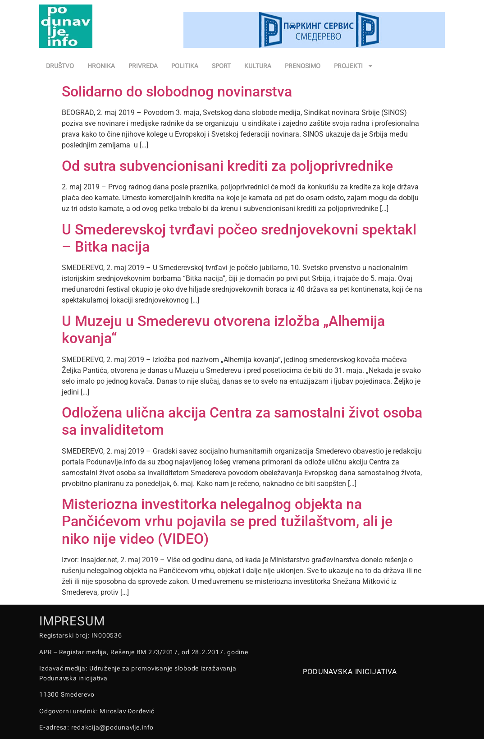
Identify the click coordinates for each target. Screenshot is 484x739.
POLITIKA (184, 65)
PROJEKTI (354, 65)
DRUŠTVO (60, 65)
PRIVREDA (143, 65)
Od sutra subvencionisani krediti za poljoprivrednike (227, 165)
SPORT (221, 65)
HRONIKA (101, 65)
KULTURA (257, 65)
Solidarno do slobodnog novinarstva (177, 91)
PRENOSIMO (302, 65)
